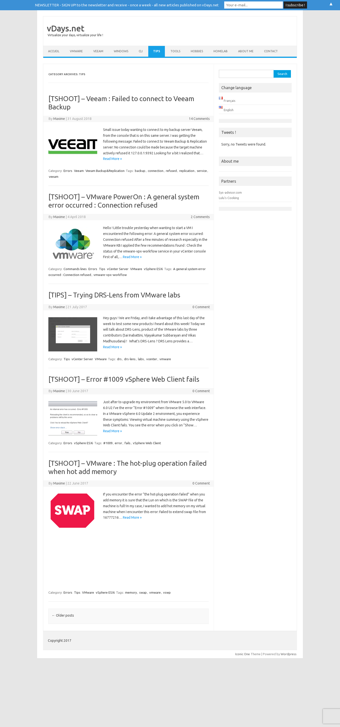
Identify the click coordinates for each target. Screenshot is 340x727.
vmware (165, 359)
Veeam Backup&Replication (105, 170)
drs (119, 359)
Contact (271, 51)
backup (140, 170)
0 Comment (201, 307)
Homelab (220, 51)
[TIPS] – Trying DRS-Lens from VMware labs (114, 295)
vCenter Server (117, 269)
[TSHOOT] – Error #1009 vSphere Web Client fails (123, 379)
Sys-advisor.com (230, 192)
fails (127, 443)
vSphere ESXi (153, 269)
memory (131, 592)
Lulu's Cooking (229, 198)
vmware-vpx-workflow (110, 274)
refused (171, 170)
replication (186, 170)
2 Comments (200, 217)
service (202, 170)
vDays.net (65, 28)
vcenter (151, 359)
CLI (141, 51)
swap (143, 592)
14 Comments (199, 119)
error (118, 443)
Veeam (98, 51)
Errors (68, 170)
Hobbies (197, 51)
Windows (121, 51)
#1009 (107, 443)
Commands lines (75, 269)
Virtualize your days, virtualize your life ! (75, 35)
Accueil (53, 51)
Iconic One (242, 654)
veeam (53, 176)
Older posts (63, 615)
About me (246, 51)
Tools (175, 51)
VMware (76, 51)
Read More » (112, 159)
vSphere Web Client (147, 443)
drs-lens (130, 359)
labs (141, 359)
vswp (167, 592)
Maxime (59, 119)
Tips (156, 51)
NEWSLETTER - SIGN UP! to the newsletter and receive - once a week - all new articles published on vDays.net (127, 5)
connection (155, 170)
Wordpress (289, 654)
